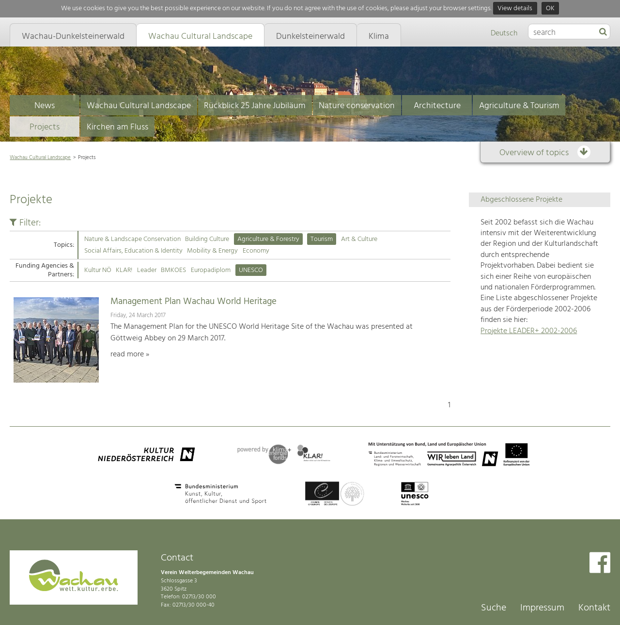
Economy (256, 250)
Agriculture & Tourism (519, 106)
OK (550, 8)
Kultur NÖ (97, 270)
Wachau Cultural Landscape (139, 106)
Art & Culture (359, 239)
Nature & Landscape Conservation (132, 239)
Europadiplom (211, 270)
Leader (146, 270)
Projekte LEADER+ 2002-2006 (528, 331)
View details (514, 8)
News (44, 106)
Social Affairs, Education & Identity (133, 250)
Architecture (437, 106)
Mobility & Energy (212, 250)
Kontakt (594, 608)
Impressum (542, 608)
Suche (493, 608)
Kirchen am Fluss (117, 127)
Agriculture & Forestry (268, 239)
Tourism (321, 239)
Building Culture (207, 239)
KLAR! (124, 270)
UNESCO (251, 270)
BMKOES (173, 270)
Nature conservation (357, 106)
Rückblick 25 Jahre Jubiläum (255, 106)
